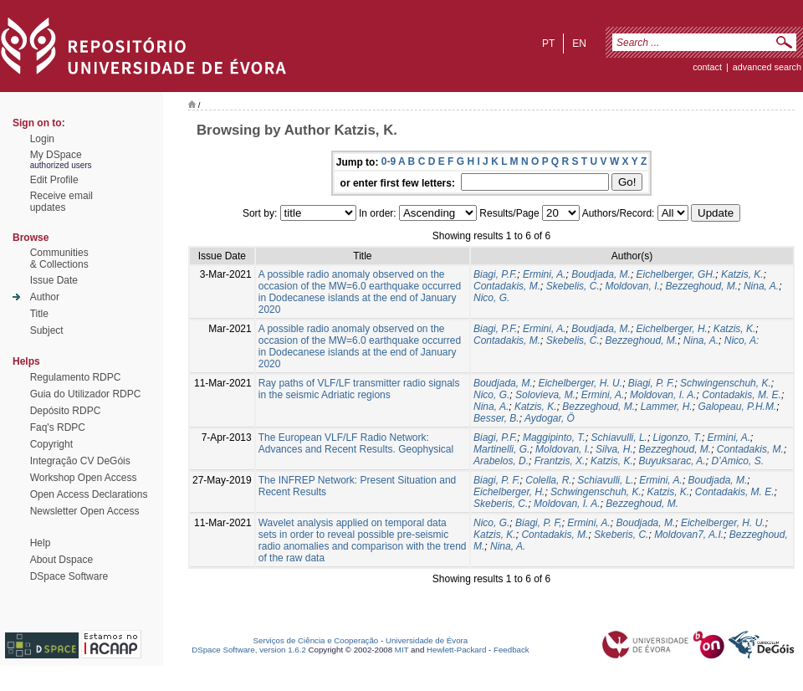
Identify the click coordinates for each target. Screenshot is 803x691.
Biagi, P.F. (495, 274)
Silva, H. (614, 449)
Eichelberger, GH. (676, 274)
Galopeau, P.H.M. (737, 406)
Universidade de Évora (427, 640)
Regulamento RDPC (75, 377)
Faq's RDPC (57, 427)
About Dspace (61, 560)
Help (40, 543)
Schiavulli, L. (619, 437)
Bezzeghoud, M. (701, 286)
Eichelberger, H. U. (580, 383)
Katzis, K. (742, 274)
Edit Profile (54, 180)
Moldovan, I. (632, 286)
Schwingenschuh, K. (725, 383)
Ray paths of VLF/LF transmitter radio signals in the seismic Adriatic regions (359, 389)
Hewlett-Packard (456, 649)
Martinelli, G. (501, 449)
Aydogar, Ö (549, 418)
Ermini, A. (544, 274)
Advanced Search (767, 67)
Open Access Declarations (89, 494)
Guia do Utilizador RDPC (85, 394)
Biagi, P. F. (651, 383)
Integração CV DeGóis (80, 461)
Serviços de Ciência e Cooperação (316, 640)
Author (44, 297)
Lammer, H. (667, 406)
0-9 (388, 161)
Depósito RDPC (65, 411)
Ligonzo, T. (677, 437)
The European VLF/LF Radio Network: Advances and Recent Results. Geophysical (355, 443)
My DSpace (56, 155)
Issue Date (54, 280)
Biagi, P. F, (538, 523)
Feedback (511, 649)
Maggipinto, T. (554, 437)
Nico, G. (491, 298)
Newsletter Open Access (85, 511)
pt (548, 43)
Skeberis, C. (500, 503)
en (579, 43)
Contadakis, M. (506, 286)
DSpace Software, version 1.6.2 (249, 649)
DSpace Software (69, 576)
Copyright (51, 444)
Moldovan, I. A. (663, 395)
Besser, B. (496, 418)
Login (42, 139)
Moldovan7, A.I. (689, 534)
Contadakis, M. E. (741, 395)
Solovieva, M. (545, 395)
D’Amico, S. (737, 461)
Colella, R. (548, 480)
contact (707, 67)
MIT (402, 649)
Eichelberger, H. (672, 329)
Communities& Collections (59, 258)
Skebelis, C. (573, 286)
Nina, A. (761, 286)
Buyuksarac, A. (671, 461)
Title (39, 314)
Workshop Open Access (83, 478)
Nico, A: (742, 340)
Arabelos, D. (501, 461)
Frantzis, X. (560, 461)
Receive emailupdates (61, 201)
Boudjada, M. (601, 274)
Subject (47, 330)
